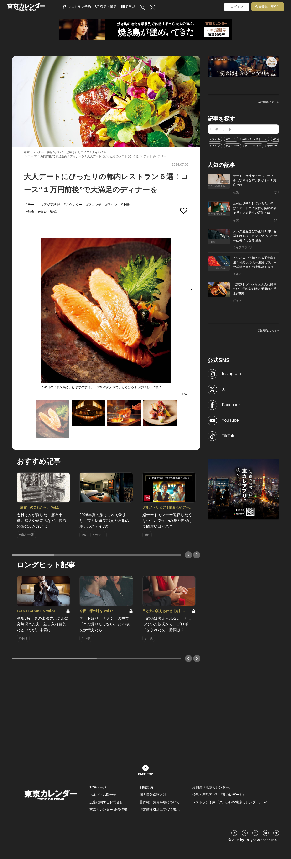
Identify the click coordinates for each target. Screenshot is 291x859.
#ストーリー (253, 146)
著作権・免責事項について (160, 802)
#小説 (277, 139)
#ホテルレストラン (254, 139)
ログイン (236, 7)
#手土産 (231, 139)
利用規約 (146, 787)
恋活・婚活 (106, 7)
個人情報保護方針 (153, 794)
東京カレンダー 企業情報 (108, 809)
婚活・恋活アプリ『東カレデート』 (219, 794)
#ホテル (215, 139)
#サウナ (272, 146)
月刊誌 (128, 7)
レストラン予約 (77, 7)
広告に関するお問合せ (106, 802)
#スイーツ (232, 146)
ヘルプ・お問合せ (102, 794)
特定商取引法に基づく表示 (160, 809)
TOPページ (97, 787)
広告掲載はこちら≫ (268, 102)
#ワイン (215, 146)
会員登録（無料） (267, 6)
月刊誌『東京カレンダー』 (212, 787)
